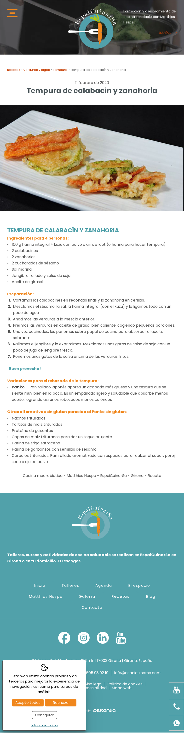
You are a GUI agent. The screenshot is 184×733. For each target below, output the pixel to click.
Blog (150, 596)
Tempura (60, 70)
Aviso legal (92, 685)
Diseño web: (92, 711)
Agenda (103, 585)
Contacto (92, 607)
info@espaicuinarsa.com (137, 673)
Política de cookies (125, 685)
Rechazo (61, 702)
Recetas (13, 70)
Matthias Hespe (46, 596)
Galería (87, 596)
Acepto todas (27, 702)
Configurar (44, 714)
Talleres (70, 585)
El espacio (139, 585)
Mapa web (122, 688)
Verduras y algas (36, 70)
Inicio (39, 585)
